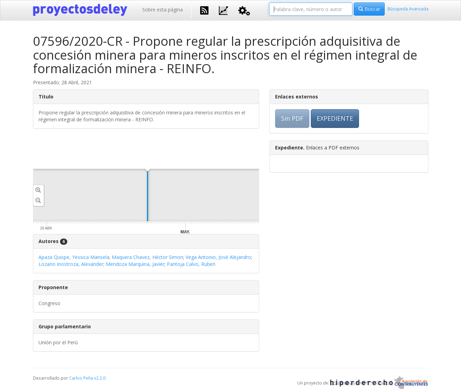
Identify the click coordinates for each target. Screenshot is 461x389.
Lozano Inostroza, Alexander (71, 264)
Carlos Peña (81, 378)
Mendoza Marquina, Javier (135, 264)
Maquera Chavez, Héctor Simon (147, 257)
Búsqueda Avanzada (407, 8)
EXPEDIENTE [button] (335, 118)
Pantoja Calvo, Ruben (191, 264)
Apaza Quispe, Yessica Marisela (74, 257)
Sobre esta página (162, 9)
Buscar (369, 9)
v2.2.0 (99, 378)
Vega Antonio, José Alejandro (218, 257)
